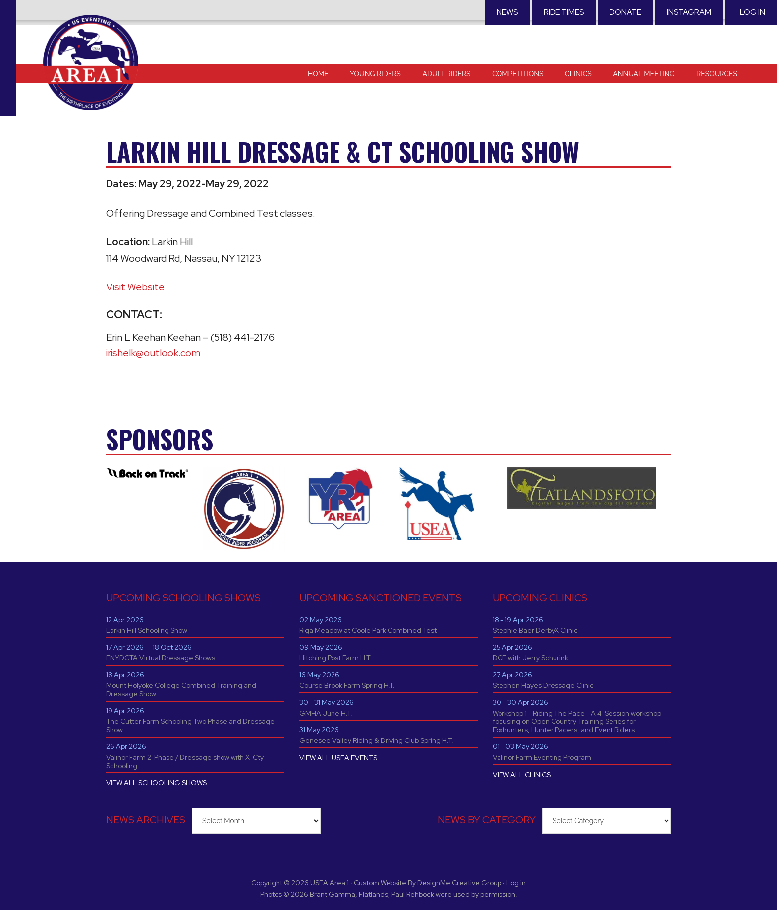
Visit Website (135, 287)
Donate (625, 12)
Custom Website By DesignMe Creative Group (427, 882)
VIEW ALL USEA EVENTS (338, 757)
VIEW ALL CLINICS (522, 774)
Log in (752, 12)
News (507, 12)
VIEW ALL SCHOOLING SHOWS (156, 782)
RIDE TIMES (564, 12)
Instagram (689, 12)
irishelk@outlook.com (153, 352)
